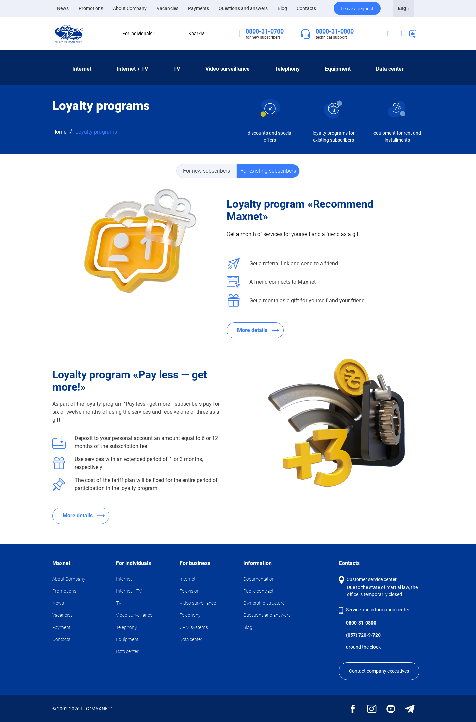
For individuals (138, 33)
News (63, 8)
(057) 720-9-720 (363, 635)
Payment (61, 627)
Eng (404, 8)
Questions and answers (243, 8)
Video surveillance (227, 69)
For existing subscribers (268, 171)
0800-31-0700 (265, 31)
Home (59, 132)
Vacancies (167, 8)
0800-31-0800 (335, 31)
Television (190, 591)
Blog (282, 8)
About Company (130, 8)
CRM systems (194, 627)
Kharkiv (197, 33)
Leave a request (357, 8)
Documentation (259, 579)
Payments (198, 8)
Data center (390, 69)
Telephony (287, 69)
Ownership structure (264, 603)
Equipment (338, 69)
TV (176, 69)
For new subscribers (206, 171)
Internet (81, 69)
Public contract (258, 591)
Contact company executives (379, 671)
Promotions (91, 8)
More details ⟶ (258, 330)
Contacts (306, 8)
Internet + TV (132, 69)
